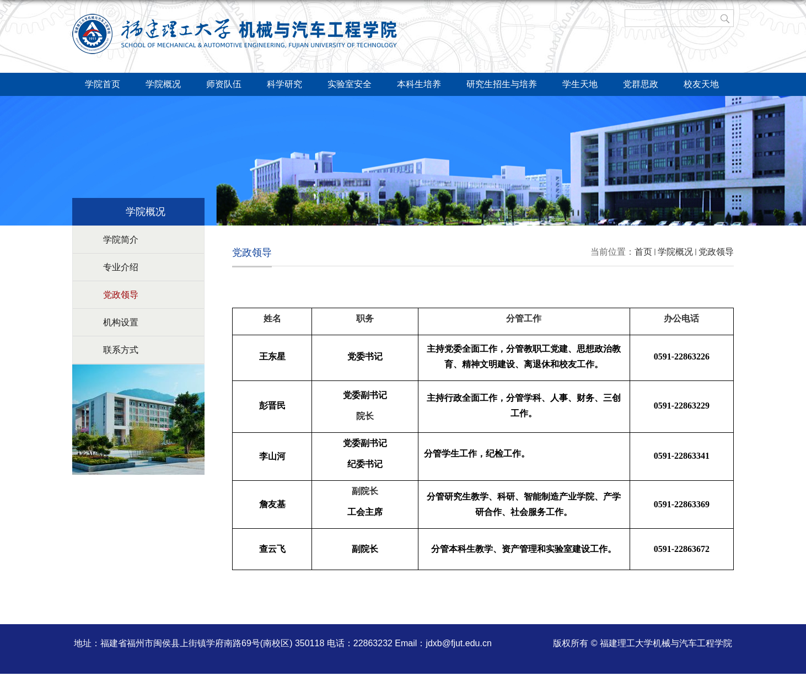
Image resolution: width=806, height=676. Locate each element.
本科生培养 (419, 84)
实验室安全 (349, 84)
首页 (643, 251)
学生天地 (580, 84)
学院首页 (102, 84)
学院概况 (163, 84)
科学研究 (284, 84)
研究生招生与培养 (501, 84)
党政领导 (716, 251)
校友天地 (701, 84)
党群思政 (640, 84)
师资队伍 (223, 84)
